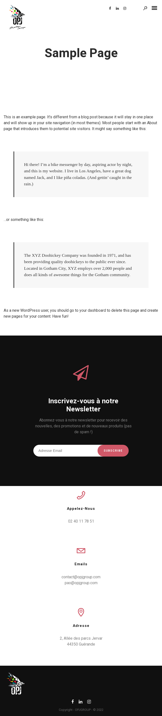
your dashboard (92, 310)
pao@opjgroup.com (81, 583)
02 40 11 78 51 (81, 521)
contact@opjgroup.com (81, 577)
